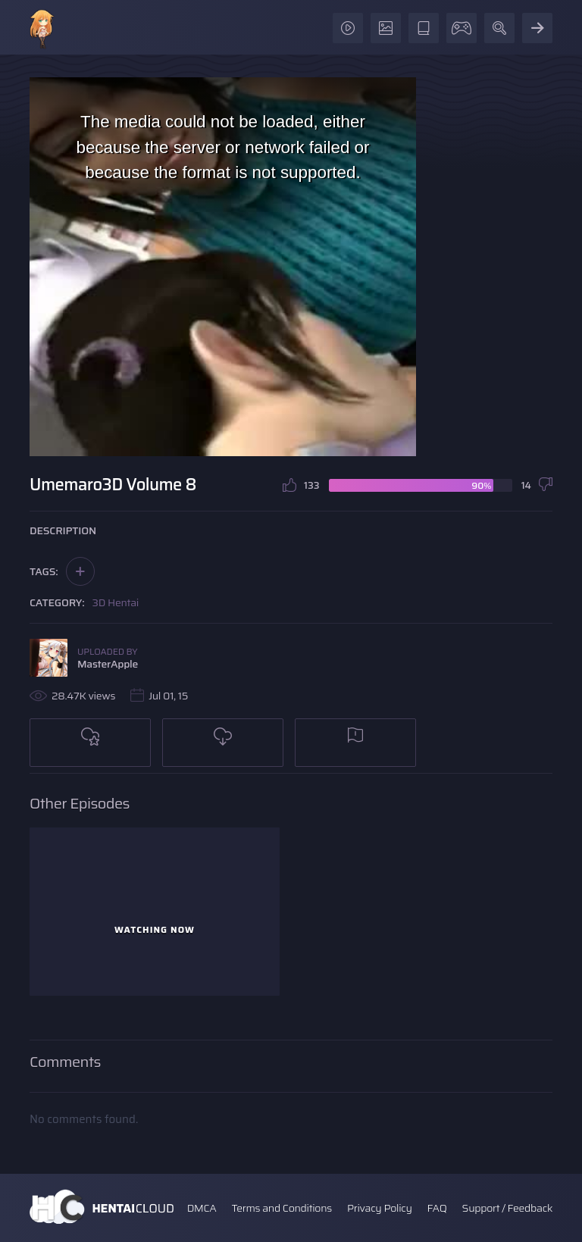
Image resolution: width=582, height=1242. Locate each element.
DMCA (202, 1208)
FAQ (437, 1208)
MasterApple (107, 663)
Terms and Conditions (281, 1208)
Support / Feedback (507, 1208)
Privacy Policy (379, 1208)
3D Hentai (115, 602)
